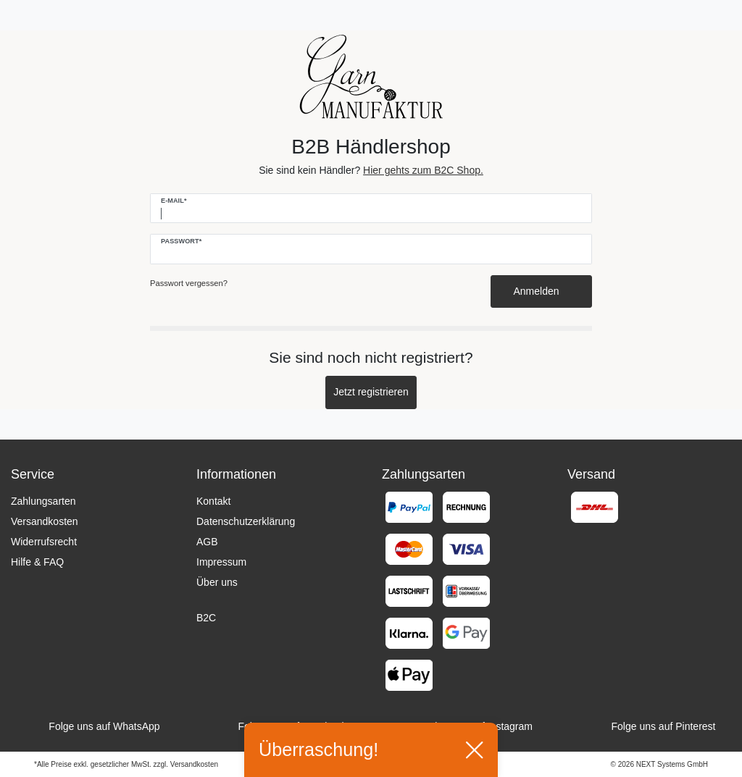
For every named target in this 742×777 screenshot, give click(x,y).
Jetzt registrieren (370, 392)
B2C (206, 617)
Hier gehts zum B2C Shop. (423, 170)
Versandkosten (44, 521)
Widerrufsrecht (44, 541)
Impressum (221, 562)
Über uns (217, 582)
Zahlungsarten (43, 501)
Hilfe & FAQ (37, 562)
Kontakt (213, 501)
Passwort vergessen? (189, 283)
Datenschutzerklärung (245, 521)
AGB (207, 541)
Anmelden (542, 291)
